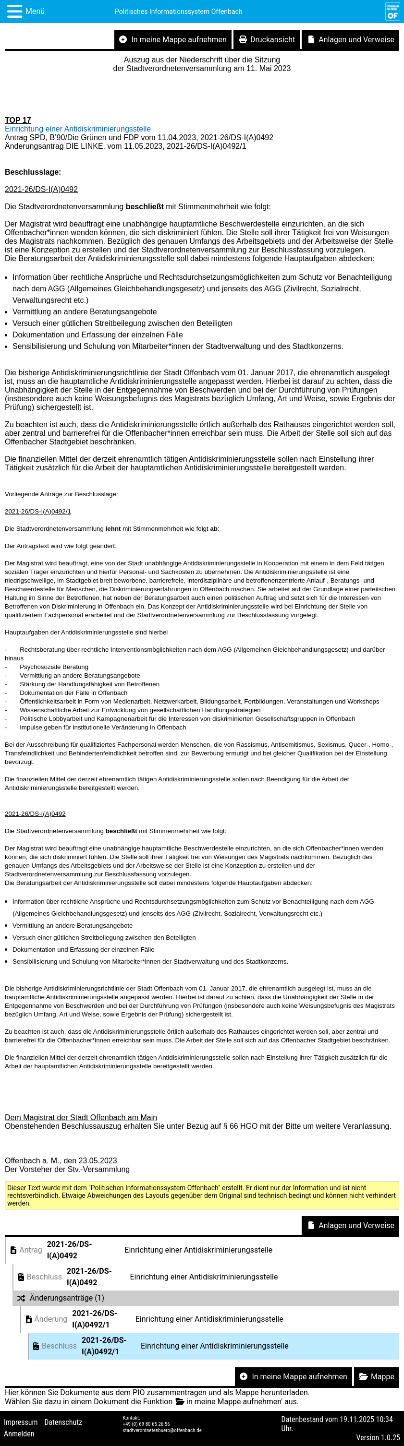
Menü (35, 11)
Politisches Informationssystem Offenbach (179, 11)
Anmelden (19, 1433)
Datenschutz (63, 1422)
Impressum (21, 1422)
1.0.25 (390, 1437)
